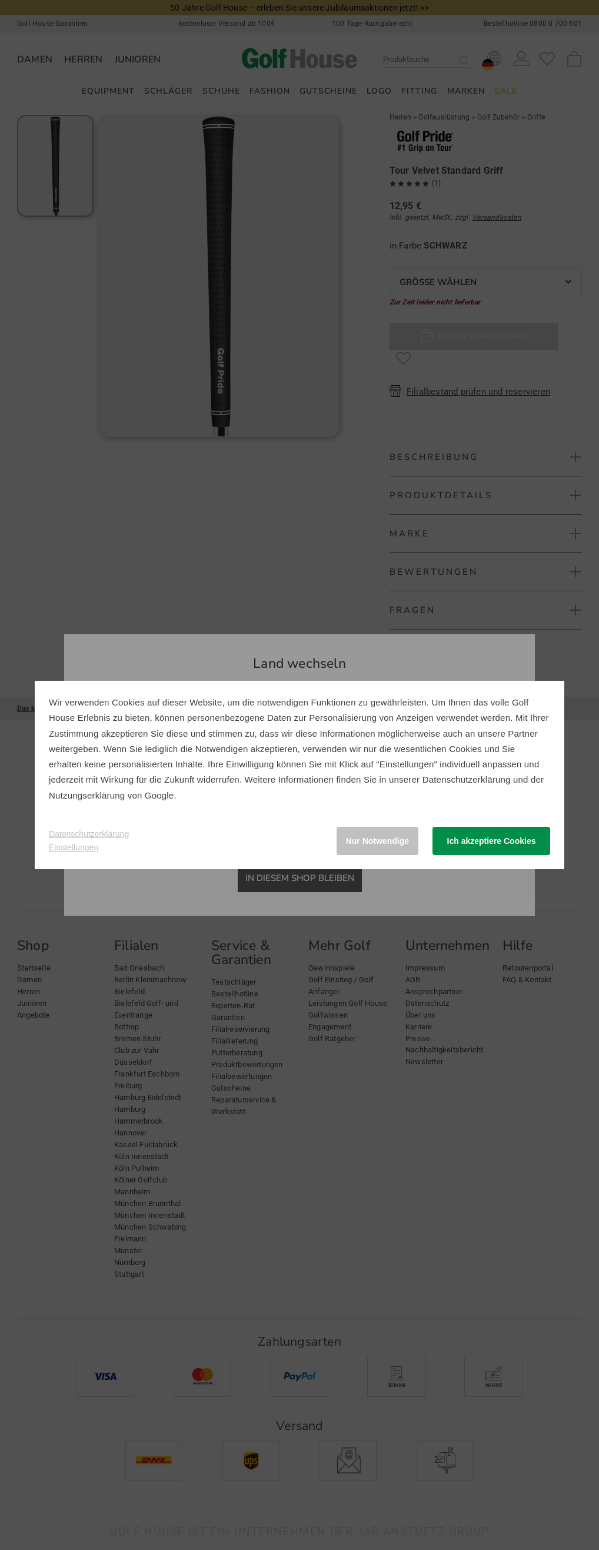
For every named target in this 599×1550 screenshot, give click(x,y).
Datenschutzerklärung (466, 779)
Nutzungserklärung (87, 795)
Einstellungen (73, 847)
